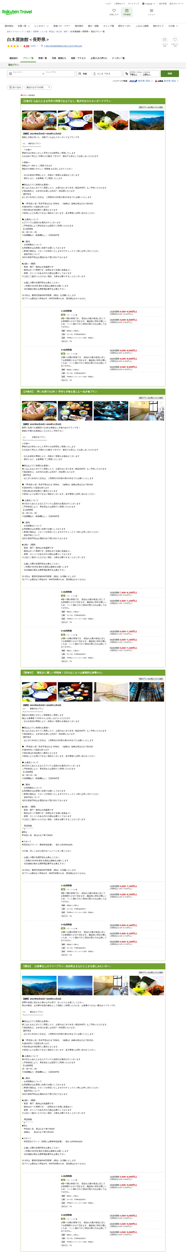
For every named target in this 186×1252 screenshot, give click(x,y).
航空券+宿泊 (139, 81)
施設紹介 (13, 58)
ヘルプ (108, 4)
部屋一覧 (42, 58)
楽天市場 (162, 4)
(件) (34, 46)
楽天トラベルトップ (15, 32)
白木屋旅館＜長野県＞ (28, 39)
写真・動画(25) (59, 58)
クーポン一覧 (118, 58)
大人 (99, 74)
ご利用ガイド (119, 4)
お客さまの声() (99, 58)
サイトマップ (133, 4)
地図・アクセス (78, 58)
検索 (170, 73)
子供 (106, 74)
